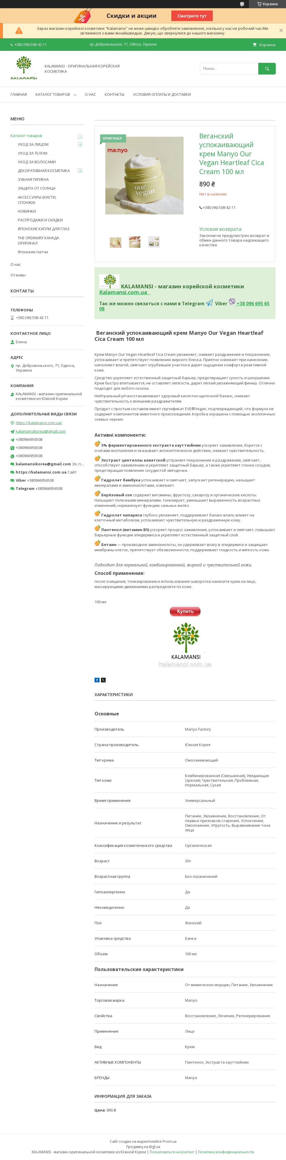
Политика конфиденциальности (226, 1151)
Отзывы (18, 275)
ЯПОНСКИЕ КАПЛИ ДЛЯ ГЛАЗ (43, 228)
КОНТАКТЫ (114, 94)
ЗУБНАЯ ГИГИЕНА (33, 179)
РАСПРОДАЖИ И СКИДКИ (40, 220)
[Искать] (267, 68)
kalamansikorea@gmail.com (41, 431)
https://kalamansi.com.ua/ (39, 422)
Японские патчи (33, 251)
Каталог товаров (26, 135)
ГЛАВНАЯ (19, 94)
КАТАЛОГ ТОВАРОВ (53, 94)
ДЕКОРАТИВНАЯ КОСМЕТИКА (44, 170)
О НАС (90, 94)
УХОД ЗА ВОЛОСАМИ (37, 161)
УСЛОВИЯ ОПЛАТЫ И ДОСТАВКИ (162, 94)
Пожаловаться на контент (172, 1151)
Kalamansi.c (114, 292)
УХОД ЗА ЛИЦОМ (33, 144)
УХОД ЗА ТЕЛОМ (32, 153)
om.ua (138, 292)
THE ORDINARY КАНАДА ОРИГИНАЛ (38, 240)
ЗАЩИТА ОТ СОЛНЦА (36, 188)
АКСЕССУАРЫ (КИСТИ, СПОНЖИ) (37, 200)
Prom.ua (170, 1141)
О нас (16, 264)
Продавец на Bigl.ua (143, 1146)
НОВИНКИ (27, 211)
